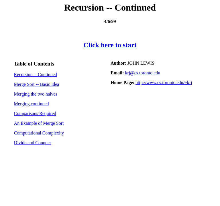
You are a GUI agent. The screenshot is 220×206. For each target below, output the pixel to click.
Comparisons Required (35, 113)
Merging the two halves (35, 94)
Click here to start (110, 45)
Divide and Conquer (32, 142)
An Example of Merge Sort (39, 123)
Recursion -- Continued (35, 74)
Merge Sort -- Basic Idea (36, 84)
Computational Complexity (39, 132)
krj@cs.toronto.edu (142, 72)
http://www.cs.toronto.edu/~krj (163, 82)
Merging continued (31, 103)
